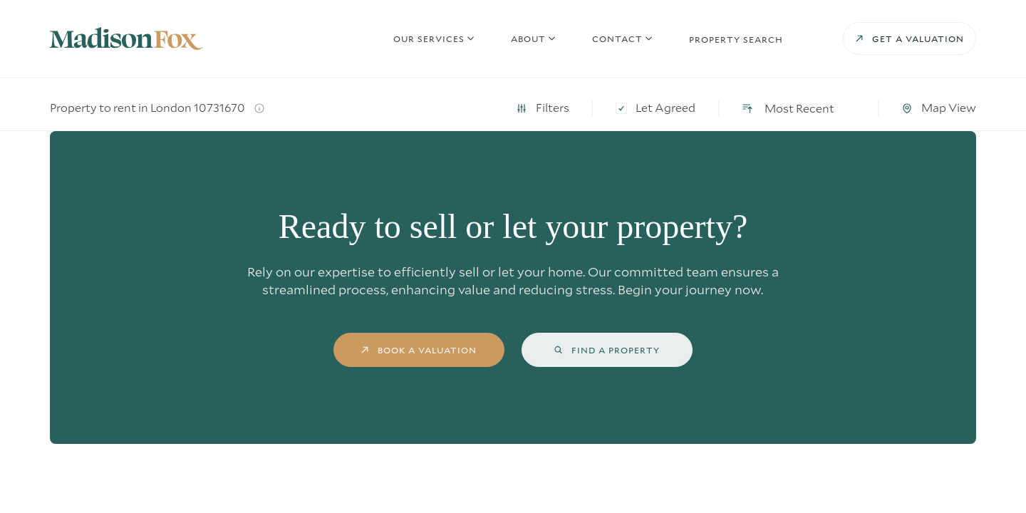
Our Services (429, 42)
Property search (736, 43)
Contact (617, 42)
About (528, 42)
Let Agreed (767, 107)
